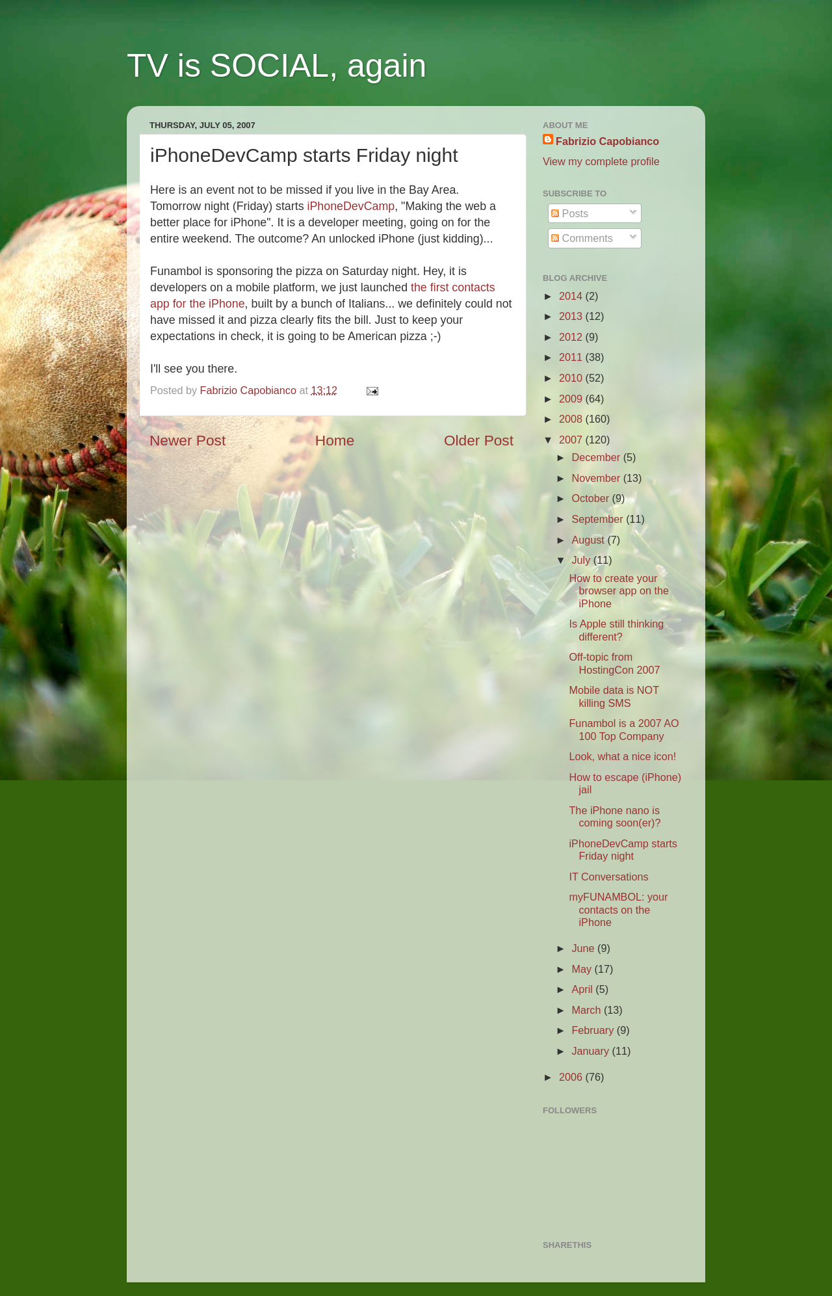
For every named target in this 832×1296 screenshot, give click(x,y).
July (582, 560)
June (584, 948)
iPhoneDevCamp (351, 206)
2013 (572, 316)
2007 (572, 439)
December (597, 457)
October (591, 498)
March (587, 1010)
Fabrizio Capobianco (250, 390)
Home (334, 440)
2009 (572, 398)
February (593, 1030)
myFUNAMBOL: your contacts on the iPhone (618, 909)
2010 (572, 378)
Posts (569, 213)
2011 (572, 357)
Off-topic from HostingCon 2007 (614, 663)
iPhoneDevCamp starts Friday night (623, 850)
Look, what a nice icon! (622, 756)
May (582, 969)
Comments (582, 238)
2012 (572, 337)
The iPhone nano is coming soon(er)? (614, 816)
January (591, 1051)
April (583, 989)
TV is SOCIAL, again (276, 65)
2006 (572, 1077)
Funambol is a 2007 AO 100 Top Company (624, 729)
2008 (572, 419)
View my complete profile (601, 161)
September (598, 519)
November (597, 478)
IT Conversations (608, 876)
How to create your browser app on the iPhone (619, 590)
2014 (572, 296)
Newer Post (188, 440)
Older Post (479, 440)
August (589, 540)
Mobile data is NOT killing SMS (613, 696)
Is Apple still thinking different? (616, 630)
